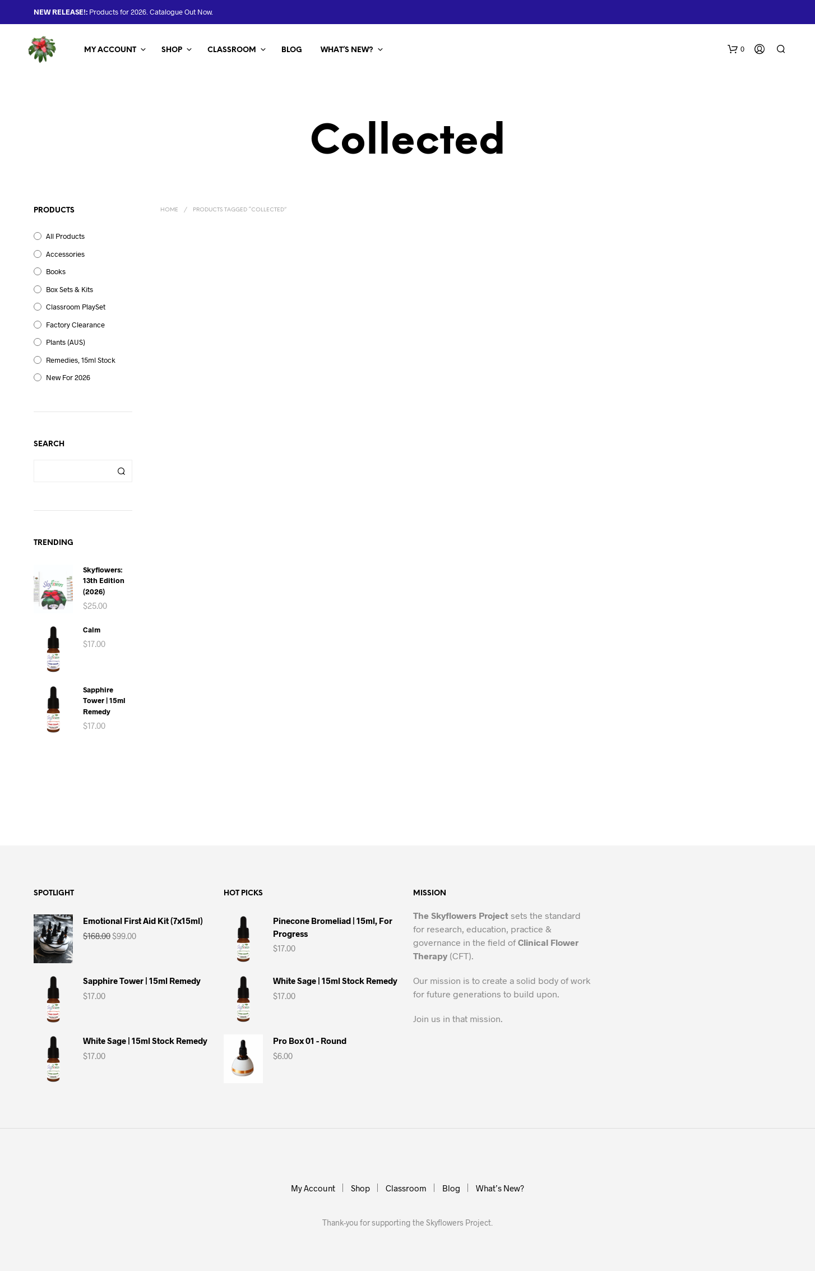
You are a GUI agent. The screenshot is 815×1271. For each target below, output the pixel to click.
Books (56, 271)
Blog (291, 50)
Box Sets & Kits (69, 289)
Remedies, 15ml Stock (80, 359)
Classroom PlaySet (75, 306)
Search (121, 471)
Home (169, 210)
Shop (171, 50)
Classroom (231, 50)
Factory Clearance (75, 324)
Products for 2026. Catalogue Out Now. (150, 11)
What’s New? (347, 50)
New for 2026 (68, 377)
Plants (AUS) (65, 342)
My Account (110, 50)
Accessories (65, 253)
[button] (736, 49)
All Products (65, 236)
